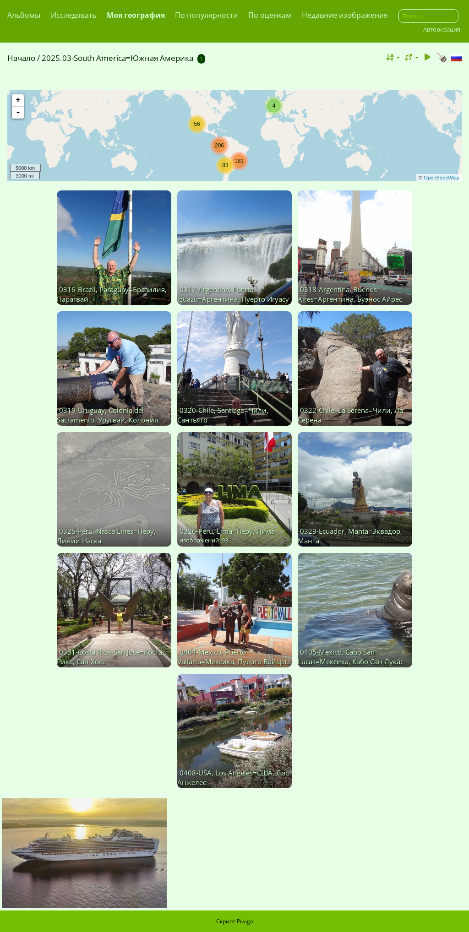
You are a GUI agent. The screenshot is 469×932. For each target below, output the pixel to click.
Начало (21, 58)
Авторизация (441, 29)
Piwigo (245, 921)
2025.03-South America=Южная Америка (117, 58)
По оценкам (269, 15)
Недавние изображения (345, 15)
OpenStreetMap (441, 177)
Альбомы (23, 15)
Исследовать (73, 15)
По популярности (206, 15)
